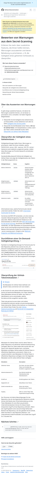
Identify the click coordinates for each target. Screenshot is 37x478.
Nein (10, 446)
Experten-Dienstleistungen (17, 472)
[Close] (32, 2)
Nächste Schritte (9, 421)
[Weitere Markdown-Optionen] (17, 79)
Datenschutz (29, 470)
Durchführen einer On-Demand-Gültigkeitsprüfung (16, 239)
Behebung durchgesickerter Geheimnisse (14, 15)
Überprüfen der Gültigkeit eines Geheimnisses (16, 138)
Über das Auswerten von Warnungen (18, 105)
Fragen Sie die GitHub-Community (11, 456)
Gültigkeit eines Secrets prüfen (16, 123)
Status (3, 472)
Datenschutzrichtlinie (6, 449)
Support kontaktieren (7, 459)
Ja (4, 446)
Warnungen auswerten (10, 16)
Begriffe (23, 470)
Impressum (16, 470)
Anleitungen (23, 13)
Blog (26, 472)
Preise (7, 472)
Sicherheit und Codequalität (11, 13)
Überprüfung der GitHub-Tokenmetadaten (13, 276)
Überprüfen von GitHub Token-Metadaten (16, 131)
